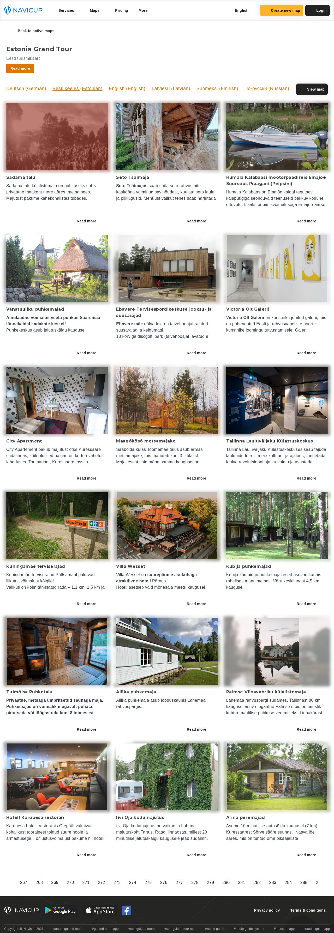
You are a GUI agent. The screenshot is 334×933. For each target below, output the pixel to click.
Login (317, 10)
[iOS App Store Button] (100, 910)
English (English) (127, 88)
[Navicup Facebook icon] (126, 910)
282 (257, 882)
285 (304, 882)
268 (39, 882)
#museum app (284, 929)
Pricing (121, 10)
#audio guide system (249, 929)
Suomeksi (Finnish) (217, 88)
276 (164, 882)
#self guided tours (141, 929)
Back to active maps (32, 30)
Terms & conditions (308, 910)
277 (179, 882)
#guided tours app (105, 929)
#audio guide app (317, 929)
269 (54, 882)
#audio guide (214, 929)
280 (226, 882)
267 (23, 882)
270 (70, 882)
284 (288, 882)
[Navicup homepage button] (25, 10)
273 (117, 882)
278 (195, 882)
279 (210, 882)
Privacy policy (267, 910)
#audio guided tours (68, 929)
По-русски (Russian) (266, 88)
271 (86, 882)
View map (312, 89)
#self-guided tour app (179, 929)
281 (241, 882)
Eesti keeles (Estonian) (77, 88)
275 (148, 882)
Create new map (281, 10)
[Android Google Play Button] (60, 910)
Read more (90, 221)
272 (101, 882)
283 (272, 882)
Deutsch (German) (26, 88)
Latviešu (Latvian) (171, 88)
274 (132, 882)
